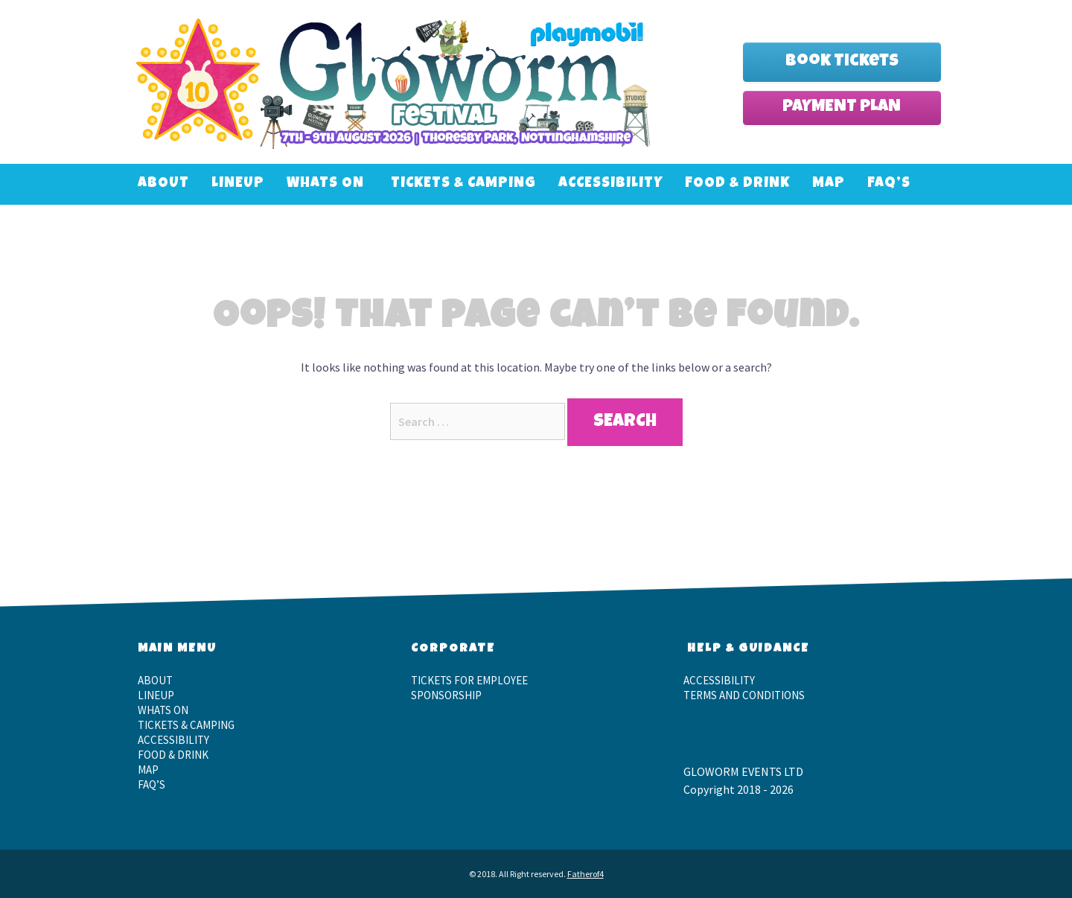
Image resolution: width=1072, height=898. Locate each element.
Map (828, 184)
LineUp (237, 184)
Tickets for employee (469, 680)
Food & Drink (737, 184)
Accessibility (610, 184)
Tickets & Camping (463, 184)
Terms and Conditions (744, 695)
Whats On (325, 184)
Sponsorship (446, 695)
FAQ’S (888, 184)
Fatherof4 (585, 873)
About (163, 184)
